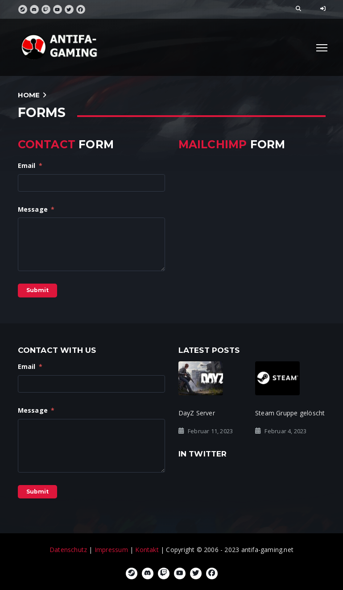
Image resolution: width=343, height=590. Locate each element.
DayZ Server (196, 413)
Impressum (111, 549)
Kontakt (146, 549)
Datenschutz (68, 549)
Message (36, 209)
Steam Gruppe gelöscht (290, 413)
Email (30, 165)
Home (29, 95)
